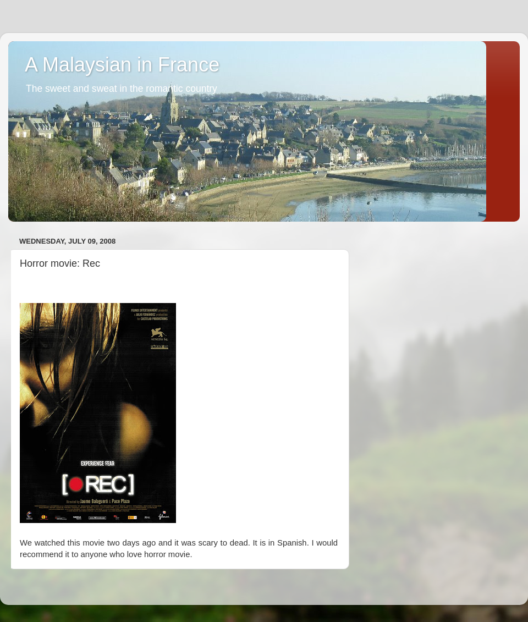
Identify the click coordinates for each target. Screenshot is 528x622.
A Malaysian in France (122, 64)
